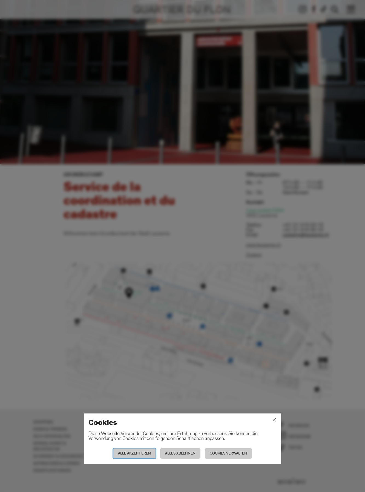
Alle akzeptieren (134, 453)
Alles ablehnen (180, 453)
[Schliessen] (274, 420)
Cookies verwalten (228, 453)
